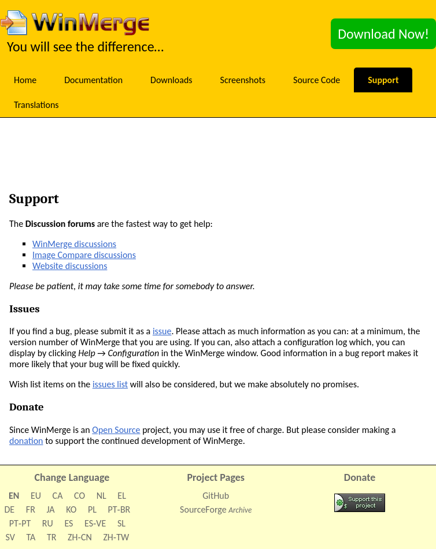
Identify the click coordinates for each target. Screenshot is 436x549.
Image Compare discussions (84, 254)
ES (68, 523)
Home (25, 79)
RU (47, 523)
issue (162, 331)
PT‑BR (119, 509)
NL (101, 495)
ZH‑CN (80, 537)
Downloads (171, 79)
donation (26, 440)
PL (92, 509)
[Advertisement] (224, 158)
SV (10, 537)
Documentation (93, 79)
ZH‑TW (116, 537)
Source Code (316, 79)
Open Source (116, 429)
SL (121, 523)
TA (31, 537)
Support (383, 79)
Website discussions (69, 265)
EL (121, 495)
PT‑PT (20, 523)
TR (51, 537)
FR (30, 509)
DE (10, 509)
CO (79, 495)
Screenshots (243, 79)
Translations (36, 104)
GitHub (215, 495)
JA (50, 509)
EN (14, 495)
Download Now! (383, 33)
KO (71, 509)
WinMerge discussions (74, 243)
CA (58, 495)
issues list (110, 384)
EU (36, 495)
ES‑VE (95, 523)
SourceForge (203, 509)
